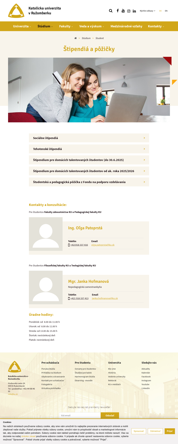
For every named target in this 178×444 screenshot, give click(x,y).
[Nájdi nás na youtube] (123, 10)
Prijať (170, 431)
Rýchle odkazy (146, 10)
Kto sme (112, 368)
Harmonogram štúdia (85, 376)
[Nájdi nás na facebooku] (117, 10)
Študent (100, 38)
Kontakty (155, 26)
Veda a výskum (90, 26)
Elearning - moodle (83, 380)
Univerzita (21, 26)
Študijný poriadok (83, 372)
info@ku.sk (13, 394)
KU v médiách (114, 384)
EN (166, 10)
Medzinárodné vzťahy (126, 26)
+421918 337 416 (79, 244)
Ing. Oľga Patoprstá (85, 228)
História (112, 372)
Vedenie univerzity (116, 376)
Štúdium (44, 26)
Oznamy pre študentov (85, 368)
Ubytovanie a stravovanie (53, 376)
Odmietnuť (155, 431)
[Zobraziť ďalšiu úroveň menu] (155, 10)
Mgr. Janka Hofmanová (88, 281)
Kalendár (146, 372)
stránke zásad (28, 436)
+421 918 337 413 (79, 298)
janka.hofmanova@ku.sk (105, 298)
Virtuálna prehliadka (50, 388)
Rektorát (112, 380)
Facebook (146, 376)
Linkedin (146, 388)
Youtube (145, 384)
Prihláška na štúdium (51, 372)
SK (160, 10)
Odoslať (110, 415)
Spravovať (139, 431)
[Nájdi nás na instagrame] (129, 10)
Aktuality (146, 368)
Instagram (146, 380)
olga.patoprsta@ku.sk (102, 244)
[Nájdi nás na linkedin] (134, 10)
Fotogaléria (46, 384)
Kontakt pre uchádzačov (52, 380)
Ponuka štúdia (48, 368)
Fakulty (65, 26)
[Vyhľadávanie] (110, 10)
